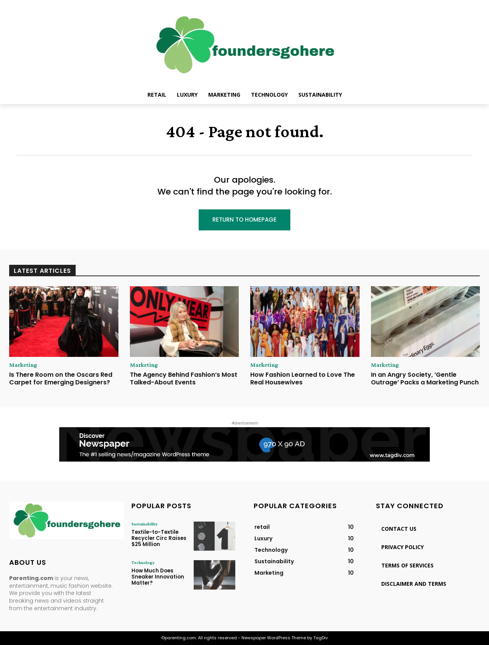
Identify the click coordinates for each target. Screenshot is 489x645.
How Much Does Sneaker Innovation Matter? (157, 576)
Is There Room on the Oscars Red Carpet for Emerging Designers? (60, 378)
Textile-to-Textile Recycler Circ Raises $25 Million (158, 538)
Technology (143, 562)
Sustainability (144, 524)
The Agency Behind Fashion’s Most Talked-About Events (183, 378)
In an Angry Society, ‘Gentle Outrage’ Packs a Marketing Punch (425, 378)
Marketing (23, 365)
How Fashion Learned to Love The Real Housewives (302, 378)
